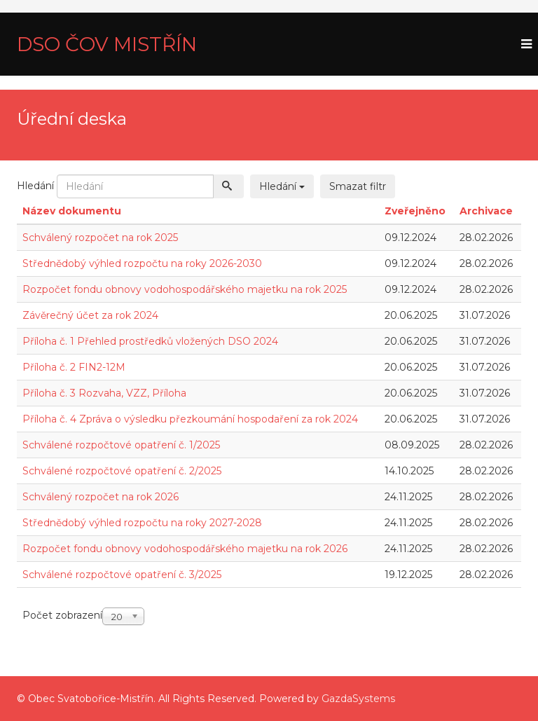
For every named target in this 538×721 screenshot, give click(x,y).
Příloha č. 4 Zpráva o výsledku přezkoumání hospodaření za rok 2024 (190, 419)
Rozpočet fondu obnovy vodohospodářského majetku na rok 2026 (184, 548)
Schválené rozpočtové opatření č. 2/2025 (121, 471)
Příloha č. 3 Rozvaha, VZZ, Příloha (104, 393)
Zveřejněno (415, 211)
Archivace (486, 211)
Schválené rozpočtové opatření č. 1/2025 (121, 445)
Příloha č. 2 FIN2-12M (73, 367)
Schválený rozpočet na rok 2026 (100, 496)
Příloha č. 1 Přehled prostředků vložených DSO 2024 (150, 341)
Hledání (35, 185)
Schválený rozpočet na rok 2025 (100, 237)
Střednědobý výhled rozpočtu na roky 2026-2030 (142, 263)
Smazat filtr (357, 186)
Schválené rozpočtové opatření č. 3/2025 (121, 574)
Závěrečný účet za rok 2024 (90, 315)
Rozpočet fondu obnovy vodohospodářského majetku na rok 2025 (184, 289)
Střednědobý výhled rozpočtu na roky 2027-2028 (142, 522)
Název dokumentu (71, 211)
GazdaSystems (358, 698)
